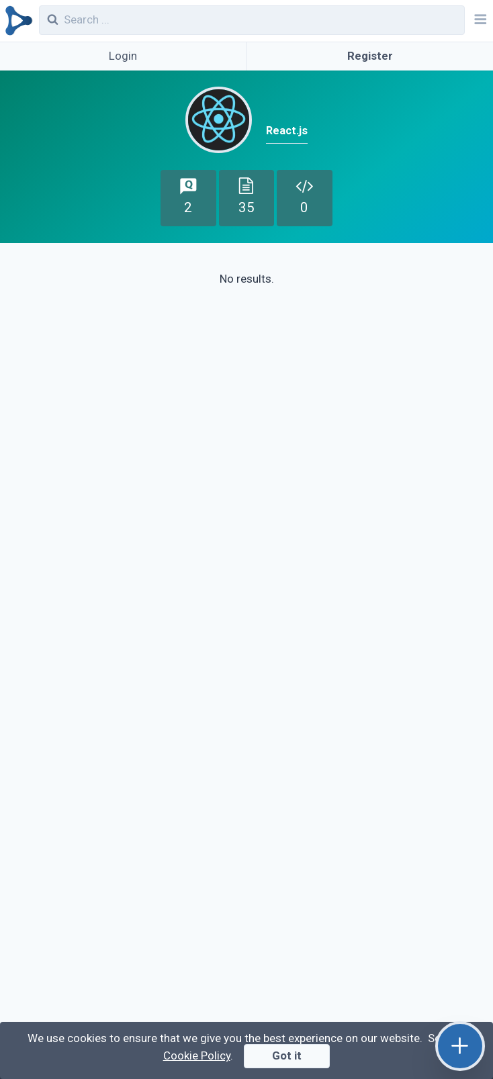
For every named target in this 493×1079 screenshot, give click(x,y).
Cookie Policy (196, 1055)
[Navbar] (479, 20)
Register (370, 55)
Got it (287, 1055)
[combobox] (252, 20)
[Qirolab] (16, 20)
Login (123, 55)
